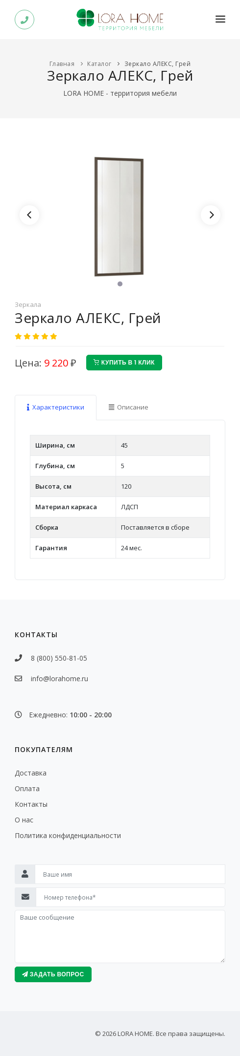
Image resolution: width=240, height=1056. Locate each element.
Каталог (99, 64)
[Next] (210, 215)
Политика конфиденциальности (68, 835)
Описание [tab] (128, 407)
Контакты (31, 804)
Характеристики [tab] (55, 407)
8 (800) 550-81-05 (55, 658)
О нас (24, 819)
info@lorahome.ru (59, 678)
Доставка (31, 772)
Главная (62, 64)
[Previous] (29, 215)
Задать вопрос (53, 974)
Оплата (27, 788)
